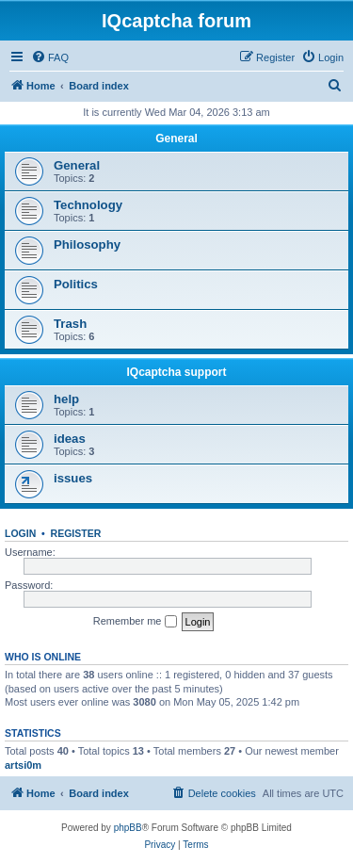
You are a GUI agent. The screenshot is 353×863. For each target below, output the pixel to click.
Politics (76, 284)
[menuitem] (50, 57)
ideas (70, 439)
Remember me (135, 621)
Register (76, 533)
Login (20, 533)
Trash (70, 324)
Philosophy (87, 244)
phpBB (128, 827)
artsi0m (23, 765)
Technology (88, 205)
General (176, 138)
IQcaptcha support (176, 372)
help (66, 399)
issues (73, 478)
